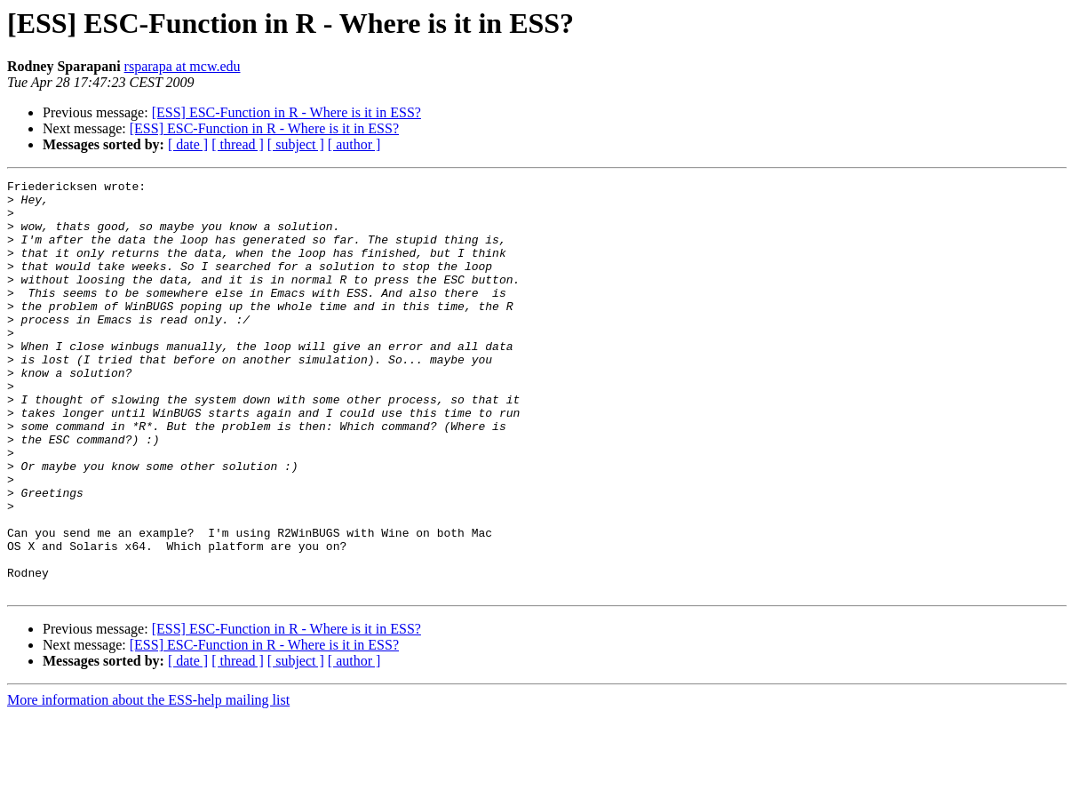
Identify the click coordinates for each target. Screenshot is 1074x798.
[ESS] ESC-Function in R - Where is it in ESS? (286, 112)
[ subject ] (295, 144)
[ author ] (354, 144)
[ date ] (188, 144)
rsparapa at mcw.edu (182, 66)
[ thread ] (237, 144)
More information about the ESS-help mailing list (148, 782)
